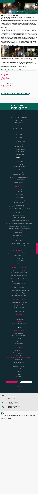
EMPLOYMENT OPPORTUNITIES (9, 415)
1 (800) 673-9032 (11, 407)
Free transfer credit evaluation (19, 273)
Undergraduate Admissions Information (19, 269)
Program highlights (4, 77)
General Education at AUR (19, 197)
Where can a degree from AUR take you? (19, 323)
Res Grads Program (19, 333)
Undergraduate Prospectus (19, 182)
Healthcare (19, 341)
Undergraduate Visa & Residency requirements (19, 360)
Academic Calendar (19, 232)
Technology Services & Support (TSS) (19, 241)
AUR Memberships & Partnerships (19, 149)
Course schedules (4, 75)
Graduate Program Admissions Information (19, 278)
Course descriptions (4, 74)
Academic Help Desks (19, 240)
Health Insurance (19, 355)
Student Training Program (19, 305)
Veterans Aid (19, 308)
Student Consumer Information (19, 152)
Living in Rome (19, 347)
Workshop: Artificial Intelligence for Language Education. (19, 228)
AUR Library (19, 238)
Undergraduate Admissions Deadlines (19, 270)
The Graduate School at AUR (19, 187)
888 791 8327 (10, 403)
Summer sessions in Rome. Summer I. (19, 213)
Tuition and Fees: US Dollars (19, 287)
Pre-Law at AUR (19, 195)
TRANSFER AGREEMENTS (19, 205)
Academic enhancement (19, 194)
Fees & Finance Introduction (6, 86)
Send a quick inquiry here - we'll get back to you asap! (15, 93)
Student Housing (19, 348)
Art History (19, 163)
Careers (19, 321)
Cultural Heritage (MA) (19, 189)
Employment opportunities (19, 154)
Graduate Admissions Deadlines (19, 283)
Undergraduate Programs (19, 159)
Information (19, 139)
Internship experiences (5, 78)
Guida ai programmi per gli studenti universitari (19, 183)
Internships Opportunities (19, 317)
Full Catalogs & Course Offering (19, 233)
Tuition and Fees (19, 285)
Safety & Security (19, 353)
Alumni (20, 389)
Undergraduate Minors (19, 180)
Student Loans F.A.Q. (19, 304)
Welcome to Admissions (19, 250)
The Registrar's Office (19, 237)
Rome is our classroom (19, 119)
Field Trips (19, 338)
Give (26, 382)
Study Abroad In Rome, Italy (19, 212)
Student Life (19, 327)
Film (19, 169)
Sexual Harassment (19, 343)
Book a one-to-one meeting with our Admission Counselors (19, 253)
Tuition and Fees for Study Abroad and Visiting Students (19, 290)
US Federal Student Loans (19, 307)
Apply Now (12, 382)
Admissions (19, 247)
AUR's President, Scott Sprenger (19, 141)
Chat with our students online (19, 260)
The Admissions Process (19, 252)
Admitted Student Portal (19, 265)
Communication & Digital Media (19, 166)
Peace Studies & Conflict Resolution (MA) (19, 192)
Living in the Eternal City (19, 350)
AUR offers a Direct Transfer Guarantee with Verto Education (19, 208)
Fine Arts (19, 171)
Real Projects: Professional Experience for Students (19, 316)
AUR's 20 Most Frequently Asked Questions (19, 117)
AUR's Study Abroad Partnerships (19, 217)
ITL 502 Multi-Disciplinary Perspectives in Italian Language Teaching (19, 223)
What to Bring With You (19, 359)
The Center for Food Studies (19, 202)
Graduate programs (19, 186)
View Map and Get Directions (13, 396)
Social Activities (19, 336)
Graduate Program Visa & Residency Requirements (19, 281)
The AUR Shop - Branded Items (19, 128)
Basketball (19, 374)
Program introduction (5, 71)
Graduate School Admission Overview (8, 85)
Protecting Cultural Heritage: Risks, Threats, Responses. (19, 226)
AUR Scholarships (19, 300)
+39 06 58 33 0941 (11, 399)
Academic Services (19, 230)
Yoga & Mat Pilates (19, 372)
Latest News (19, 132)
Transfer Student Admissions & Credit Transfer (19, 272)
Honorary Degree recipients (19, 144)
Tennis (19, 369)
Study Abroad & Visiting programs (19, 210)
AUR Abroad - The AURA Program (19, 200)
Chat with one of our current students (19, 335)
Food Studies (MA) (19, 191)
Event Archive (19, 135)
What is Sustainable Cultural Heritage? (8, 73)
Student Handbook (19, 339)
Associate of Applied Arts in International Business (19, 177)
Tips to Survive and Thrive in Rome (19, 352)
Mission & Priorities (19, 123)
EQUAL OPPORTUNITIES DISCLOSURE (19, 415)
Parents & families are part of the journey (19, 261)
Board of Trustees (19, 143)
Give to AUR (20, 390)
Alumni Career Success (19, 324)
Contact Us (19, 125)
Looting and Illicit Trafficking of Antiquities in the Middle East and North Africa (19, 224)
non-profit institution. (13, 414)
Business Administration (19, 164)
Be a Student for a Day (19, 258)
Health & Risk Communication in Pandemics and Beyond (19, 221)
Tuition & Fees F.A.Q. (19, 292)
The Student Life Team (19, 331)
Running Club (19, 371)
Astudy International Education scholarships (19, 302)
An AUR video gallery (19, 120)
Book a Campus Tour (19, 256)
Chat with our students (19, 344)
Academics (19, 157)
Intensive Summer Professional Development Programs (19, 220)
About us (19, 113)
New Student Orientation (19, 362)
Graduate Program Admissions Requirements (19, 280)
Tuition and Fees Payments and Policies (19, 293)
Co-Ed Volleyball (19, 368)
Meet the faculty (4, 79)
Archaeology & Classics (19, 161)
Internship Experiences (19, 319)
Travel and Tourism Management (19, 175)
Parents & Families (20, 386)
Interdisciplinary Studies (19, 172)
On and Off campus (19, 330)
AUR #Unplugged (19, 137)
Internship (19, 314)
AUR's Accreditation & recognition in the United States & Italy (19, 147)
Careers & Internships (19, 311)
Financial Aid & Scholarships (6, 87)
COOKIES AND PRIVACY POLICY (30, 415)
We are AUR (19, 115)
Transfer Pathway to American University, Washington (19, 206)
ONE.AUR (20, 385)
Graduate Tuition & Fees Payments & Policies (19, 295)
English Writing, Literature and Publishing (19, 167)
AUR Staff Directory (19, 146)
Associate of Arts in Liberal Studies (19, 179)
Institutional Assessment (19, 151)
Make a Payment (19, 296)
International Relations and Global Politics (19, 174)
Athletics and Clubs (19, 364)
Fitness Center (19, 376)
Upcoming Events (19, 134)
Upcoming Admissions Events (19, 255)
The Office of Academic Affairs (19, 235)
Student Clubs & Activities (19, 377)
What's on (19, 131)
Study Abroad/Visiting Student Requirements (19, 275)
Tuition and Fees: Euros (19, 288)
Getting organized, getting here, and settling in (19, 357)
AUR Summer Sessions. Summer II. (19, 215)
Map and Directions (19, 127)
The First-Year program (19, 198)
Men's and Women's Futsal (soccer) (19, 366)
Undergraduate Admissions (19, 267)
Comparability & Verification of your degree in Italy (19, 245)
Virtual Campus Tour (19, 122)
